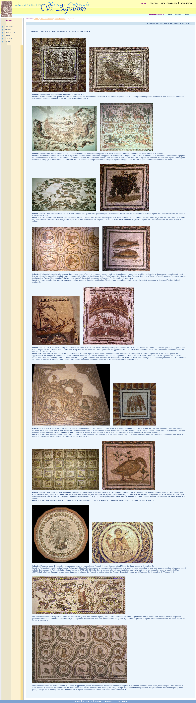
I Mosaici (8, 41)
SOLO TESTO (186, 3)
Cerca (169, 15)
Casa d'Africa (10, 32)
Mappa (178, 15)
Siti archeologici (60, 19)
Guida (186, 15)
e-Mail (98, 701)
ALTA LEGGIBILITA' (169, 3)
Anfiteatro (8, 29)
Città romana (10, 26)
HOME (36, 19)
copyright (122, 701)
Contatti (87, 701)
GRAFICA (154, 3)
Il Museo (8, 35)
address (109, 701)
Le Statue (8, 38)
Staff (77, 701)
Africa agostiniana (46, 19)
